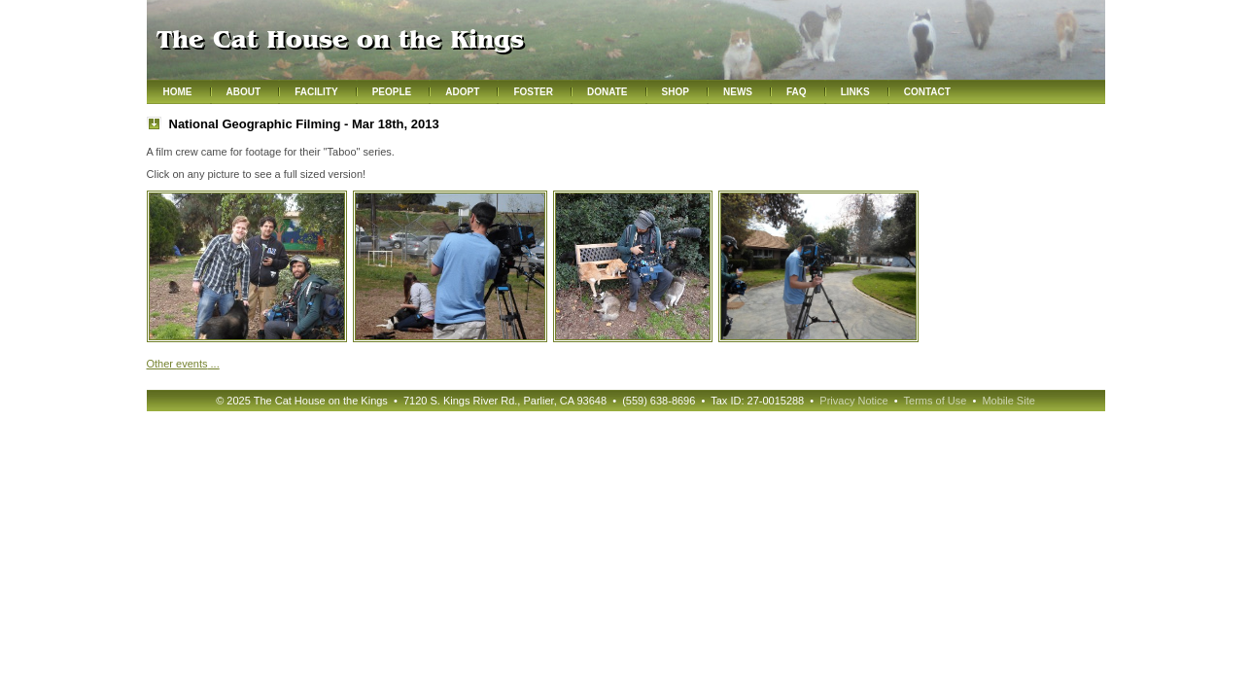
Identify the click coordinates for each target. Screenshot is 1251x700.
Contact (927, 92)
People (392, 92)
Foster (533, 92)
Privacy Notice (853, 400)
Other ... (183, 363)
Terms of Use (935, 400)
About (243, 92)
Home (177, 92)
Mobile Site (1008, 400)
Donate (607, 92)
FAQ (796, 92)
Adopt (462, 92)
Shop (675, 92)
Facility (316, 92)
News (737, 92)
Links (855, 92)
